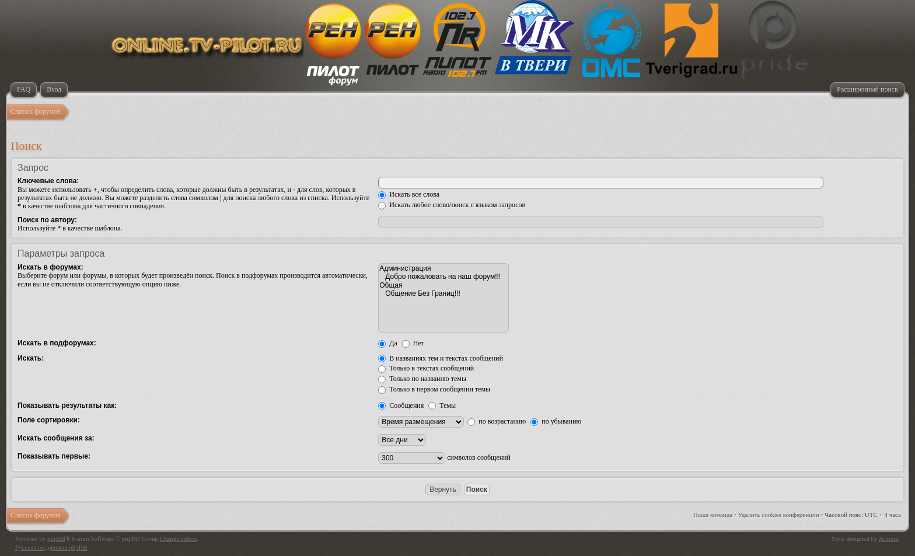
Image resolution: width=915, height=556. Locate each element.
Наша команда (712, 514)
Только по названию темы (422, 379)
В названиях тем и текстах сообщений (440, 358)
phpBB (56, 538)
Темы (442, 405)
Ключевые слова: (48, 181)
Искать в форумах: (50, 267)
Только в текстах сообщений (426, 368)
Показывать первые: (54, 456)
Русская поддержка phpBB (51, 547)
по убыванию (555, 421)
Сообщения (401, 405)
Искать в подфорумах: (57, 343)
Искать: (31, 358)
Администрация (443, 268)
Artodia (889, 538)
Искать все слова (408, 194)
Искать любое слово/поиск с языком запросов (451, 205)
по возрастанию (496, 421)
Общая (443, 285)
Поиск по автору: (47, 220)
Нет (413, 343)
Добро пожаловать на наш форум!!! (443, 276)
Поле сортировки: (49, 420)
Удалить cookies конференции (778, 514)
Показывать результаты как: (67, 405)
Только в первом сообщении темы (434, 389)
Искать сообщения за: (56, 438)
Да (387, 343)
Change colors (178, 538)
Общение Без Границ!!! (443, 293)
